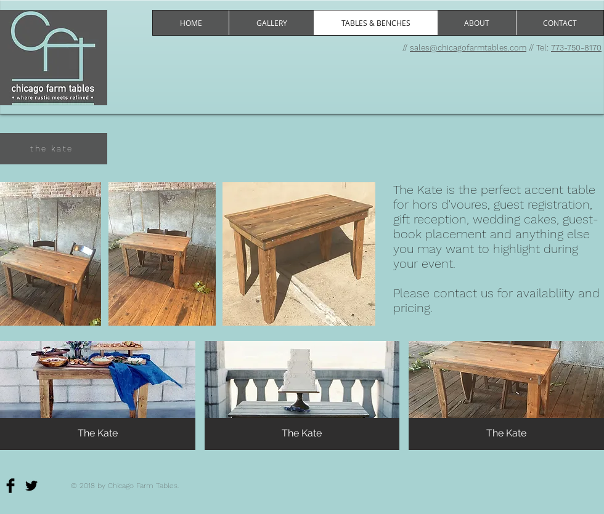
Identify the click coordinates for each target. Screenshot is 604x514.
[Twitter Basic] (31, 485)
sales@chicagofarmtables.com (468, 47)
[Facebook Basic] (10, 485)
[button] (97, 395)
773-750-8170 (576, 47)
